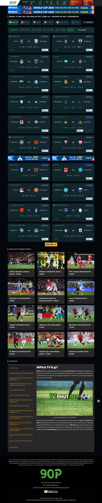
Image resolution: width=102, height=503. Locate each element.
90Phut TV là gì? (14, 368)
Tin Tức (58, 3)
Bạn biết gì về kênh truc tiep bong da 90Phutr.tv (21, 373)
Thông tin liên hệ (14, 447)
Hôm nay (48, 30)
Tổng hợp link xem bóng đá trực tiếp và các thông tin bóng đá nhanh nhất (20, 384)
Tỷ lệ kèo (40, 3)
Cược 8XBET (86, 3)
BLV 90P (36, 30)
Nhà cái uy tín (75, 3)
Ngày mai (60, 30)
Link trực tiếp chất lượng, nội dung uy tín (20, 395)
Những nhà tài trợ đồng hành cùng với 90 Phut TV (21, 435)
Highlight (25, 2)
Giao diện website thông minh (17, 390)
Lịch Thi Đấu (32, 3)
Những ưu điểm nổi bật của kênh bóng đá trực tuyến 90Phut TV (21, 378)
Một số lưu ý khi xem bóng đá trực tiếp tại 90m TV (21, 441)
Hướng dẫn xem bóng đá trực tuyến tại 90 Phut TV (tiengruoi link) (21, 411)
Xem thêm (51, 244)
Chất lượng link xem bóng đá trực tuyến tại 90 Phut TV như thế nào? (21, 417)
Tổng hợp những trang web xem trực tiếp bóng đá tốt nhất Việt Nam (21, 429)
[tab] (13, 22)
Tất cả (71, 30)
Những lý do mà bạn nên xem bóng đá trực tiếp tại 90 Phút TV (20, 423)
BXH (47, 2)
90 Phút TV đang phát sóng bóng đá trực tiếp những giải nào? (21, 400)
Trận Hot (25, 30)
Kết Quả (51, 3)
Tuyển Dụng (64, 3)
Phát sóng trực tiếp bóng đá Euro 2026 (19, 406)
